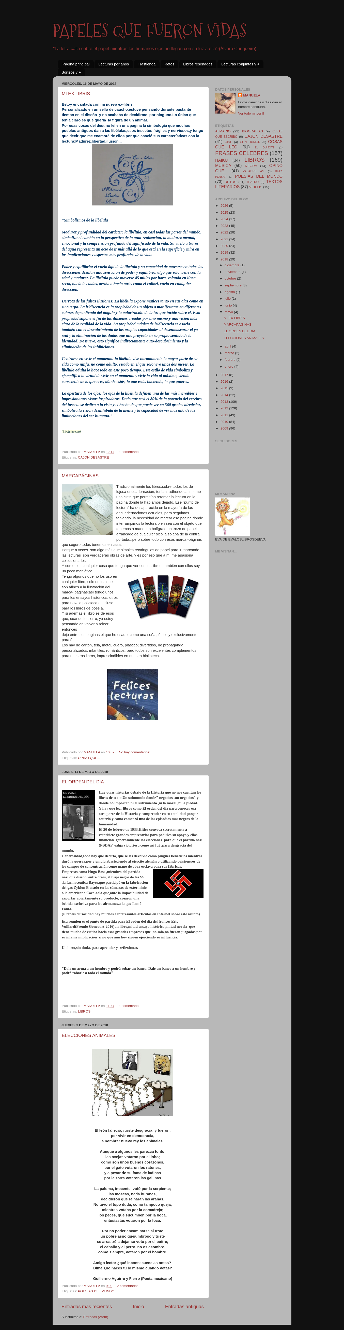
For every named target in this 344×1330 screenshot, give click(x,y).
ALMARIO (223, 131)
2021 (225, 239)
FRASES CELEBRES (241, 153)
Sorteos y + (71, 72)
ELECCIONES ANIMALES (88, 1035)
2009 (225, 428)
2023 (225, 226)
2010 (225, 422)
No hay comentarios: (135, 752)
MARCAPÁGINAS (80, 475)
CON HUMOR (250, 142)
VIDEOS (255, 187)
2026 (225, 205)
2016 (225, 381)
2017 (225, 375)
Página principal (76, 64)
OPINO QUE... (89, 758)
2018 (225, 259)
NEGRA (251, 166)
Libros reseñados (197, 64)
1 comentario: (129, 452)
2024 (225, 219)
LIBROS (84, 1011)
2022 (225, 232)
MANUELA (251, 95)
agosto (230, 292)
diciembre (232, 265)
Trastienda (146, 64)
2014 (225, 395)
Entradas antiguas (184, 1306)
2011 (225, 415)
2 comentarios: (128, 1286)
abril (228, 346)
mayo (229, 312)
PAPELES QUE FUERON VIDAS (150, 30)
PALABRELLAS (253, 171)
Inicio (138, 1306)
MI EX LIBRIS (76, 93)
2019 (225, 252)
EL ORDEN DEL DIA (83, 781)
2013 (225, 402)
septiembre (234, 285)
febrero (231, 360)
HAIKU (221, 160)
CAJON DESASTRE (93, 457)
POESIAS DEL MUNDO (96, 1291)
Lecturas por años (113, 64)
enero (229, 366)
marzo (230, 353)
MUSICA (223, 165)
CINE (228, 142)
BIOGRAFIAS (252, 131)
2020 (225, 246)
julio (228, 298)
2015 (225, 388)
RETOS (230, 182)
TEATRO (252, 182)
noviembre (233, 272)
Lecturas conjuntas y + (240, 64)
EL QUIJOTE (265, 147)
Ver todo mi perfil (251, 113)
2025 (225, 212)
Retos (169, 64)
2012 (225, 408)
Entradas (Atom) (95, 1317)
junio (229, 305)
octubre (231, 278)
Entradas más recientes (86, 1306)
